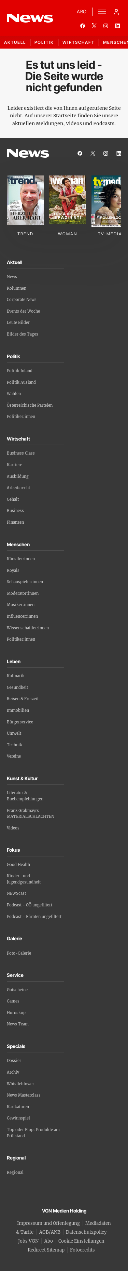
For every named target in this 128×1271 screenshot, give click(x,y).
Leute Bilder (18, 322)
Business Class (21, 453)
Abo (48, 1241)
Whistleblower (20, 1084)
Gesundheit (17, 687)
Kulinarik (16, 675)
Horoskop (16, 1012)
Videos (13, 828)
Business (15, 510)
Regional (15, 1172)
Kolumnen (16, 288)
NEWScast (16, 893)
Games (13, 1001)
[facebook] (82, 25)
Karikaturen (18, 1106)
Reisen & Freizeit (23, 698)
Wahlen (14, 393)
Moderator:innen (23, 593)
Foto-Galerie (19, 953)
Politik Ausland (21, 382)
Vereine (14, 756)
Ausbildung (18, 476)
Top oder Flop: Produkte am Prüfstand (33, 1132)
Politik (44, 42)
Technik (14, 745)
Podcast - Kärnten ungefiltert (34, 916)
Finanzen (15, 522)
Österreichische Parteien (30, 405)
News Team (18, 1024)
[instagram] (105, 25)
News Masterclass (24, 1095)
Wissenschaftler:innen (28, 628)
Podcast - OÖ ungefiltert (29, 905)
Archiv (13, 1072)
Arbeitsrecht (18, 487)
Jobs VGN (28, 1241)
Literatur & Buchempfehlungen (25, 795)
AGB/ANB (49, 1232)
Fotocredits (82, 1250)
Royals (13, 570)
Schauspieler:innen (25, 581)
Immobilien (18, 710)
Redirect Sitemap (46, 1250)
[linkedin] (117, 25)
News (12, 276)
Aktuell (15, 42)
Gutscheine (17, 989)
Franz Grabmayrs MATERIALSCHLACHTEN (30, 813)
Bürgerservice (20, 722)
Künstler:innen (21, 558)
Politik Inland (19, 370)
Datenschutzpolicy (86, 1232)
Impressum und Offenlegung (48, 1223)
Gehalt (13, 499)
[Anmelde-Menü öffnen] (116, 11)
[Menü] (102, 12)
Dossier (14, 1060)
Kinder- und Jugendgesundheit (24, 879)
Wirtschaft (78, 42)
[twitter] (94, 25)
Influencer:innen (22, 616)
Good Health (18, 864)
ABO (82, 11)
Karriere (14, 464)
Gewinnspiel (18, 1118)
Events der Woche (23, 311)
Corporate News (22, 299)
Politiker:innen (21, 416)
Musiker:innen (20, 604)
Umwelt (14, 733)
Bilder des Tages (22, 334)
